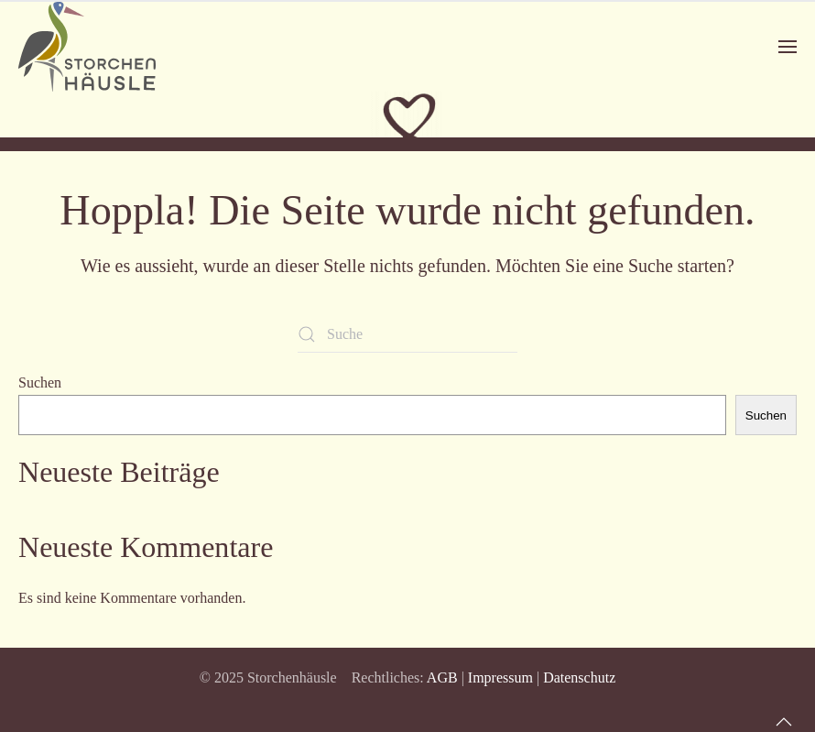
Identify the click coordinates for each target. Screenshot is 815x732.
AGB (442, 677)
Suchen (39, 382)
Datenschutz (579, 677)
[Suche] (407, 334)
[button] (787, 46)
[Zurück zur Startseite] (87, 47)
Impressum (500, 677)
